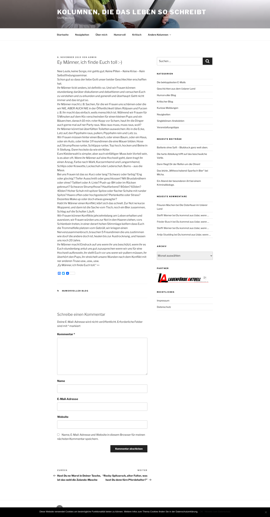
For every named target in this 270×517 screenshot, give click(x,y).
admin (92, 57)
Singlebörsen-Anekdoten (170, 120)
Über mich (101, 34)
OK (201, 511)
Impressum (163, 300)
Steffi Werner (164, 215)
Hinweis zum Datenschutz (218, 511)
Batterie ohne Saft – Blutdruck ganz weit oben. (182, 147)
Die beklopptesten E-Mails (171, 82)
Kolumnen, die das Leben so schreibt (131, 12)
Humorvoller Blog (75, 291)
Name (61, 381)
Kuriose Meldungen (167, 107)
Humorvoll (120, 34)
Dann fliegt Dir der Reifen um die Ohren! (178, 164)
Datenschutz (164, 306)
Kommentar (66, 334)
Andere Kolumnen (160, 34)
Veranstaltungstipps (168, 127)
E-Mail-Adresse (67, 399)
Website (62, 417)
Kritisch (136, 34)
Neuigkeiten (82, 34)
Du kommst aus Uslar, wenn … (192, 215)
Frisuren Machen (166, 205)
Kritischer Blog (165, 101)
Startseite (63, 34)
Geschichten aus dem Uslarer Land (176, 88)
